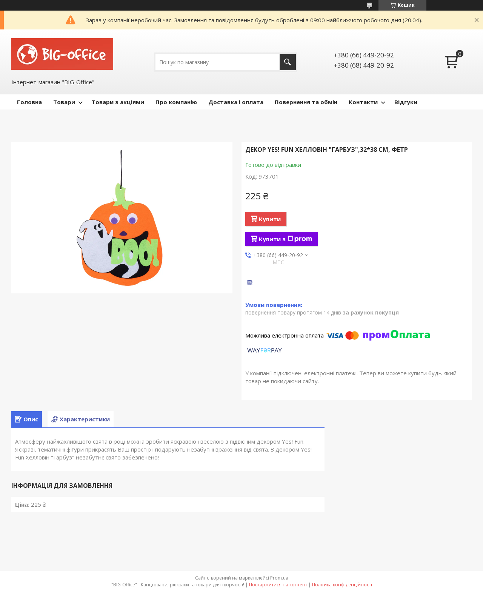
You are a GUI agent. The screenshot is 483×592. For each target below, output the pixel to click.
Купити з (285, 239)
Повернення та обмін (306, 102)
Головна (29, 102)
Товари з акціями (118, 102)
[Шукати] (288, 62)
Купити (270, 219)
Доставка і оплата (235, 102)
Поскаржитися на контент (278, 584)
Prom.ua (279, 578)
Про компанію (176, 102)
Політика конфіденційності (342, 584)
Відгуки (405, 102)
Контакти (363, 102)
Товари (64, 102)
